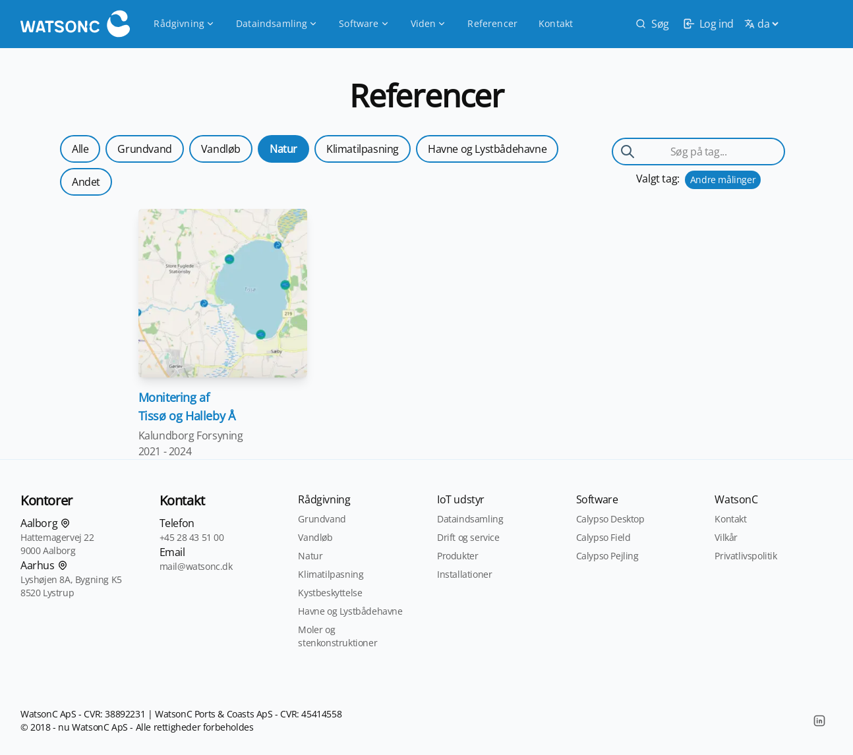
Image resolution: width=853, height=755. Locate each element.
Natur (283, 149)
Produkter (457, 555)
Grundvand (144, 149)
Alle (80, 149)
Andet (86, 182)
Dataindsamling (277, 23)
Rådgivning (184, 23)
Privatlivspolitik (746, 555)
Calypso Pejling (607, 555)
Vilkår (726, 537)
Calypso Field (603, 537)
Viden (429, 23)
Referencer (492, 23)
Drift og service (468, 537)
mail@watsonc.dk (196, 566)
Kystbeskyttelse (330, 592)
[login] (707, 24)
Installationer (464, 574)
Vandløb (221, 149)
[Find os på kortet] (65, 523)
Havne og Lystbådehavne (487, 149)
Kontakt (556, 23)
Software (364, 23)
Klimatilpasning (362, 149)
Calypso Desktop (610, 519)
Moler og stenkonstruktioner (337, 636)
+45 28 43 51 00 (192, 537)
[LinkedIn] (819, 721)
